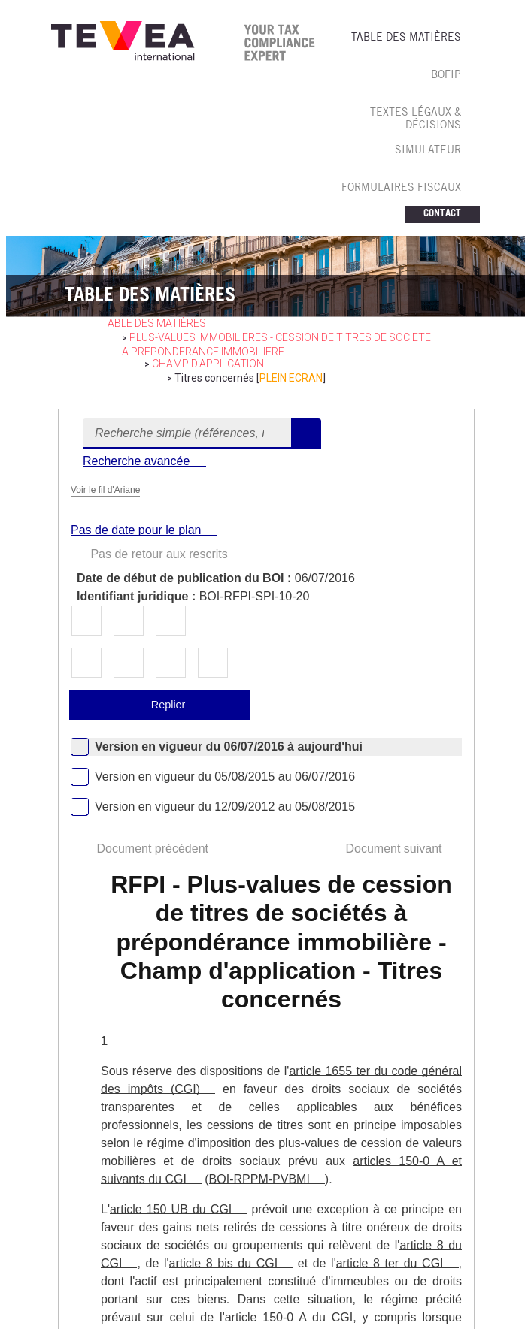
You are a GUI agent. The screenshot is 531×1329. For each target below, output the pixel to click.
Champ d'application (208, 364)
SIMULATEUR (428, 151)
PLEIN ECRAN (291, 378)
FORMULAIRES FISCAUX (401, 188)
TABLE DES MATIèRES (406, 38)
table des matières (154, 323)
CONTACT (442, 214)
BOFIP (446, 76)
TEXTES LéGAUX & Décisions (415, 119)
